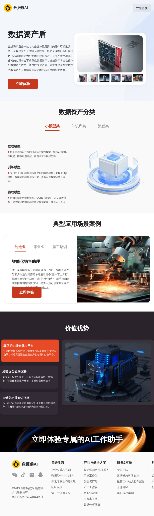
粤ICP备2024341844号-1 (27, 497)
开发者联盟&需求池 (63, 481)
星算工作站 (91, 475)
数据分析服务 (92, 504)
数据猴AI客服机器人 (96, 469)
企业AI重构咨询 (61, 469)
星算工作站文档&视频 (130, 481)
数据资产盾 (91, 481)
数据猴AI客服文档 (128, 475)
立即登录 (141, 8)
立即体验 (23, 84)
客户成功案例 (125, 493)
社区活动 (57, 487)
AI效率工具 (90, 498)
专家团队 (122, 469)
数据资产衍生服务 (62, 475)
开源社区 (122, 487)
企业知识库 (91, 493)
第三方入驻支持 (61, 493)
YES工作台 (91, 487)
